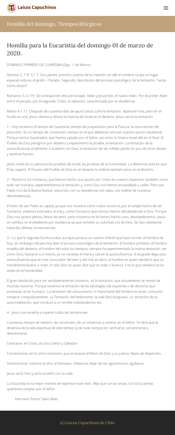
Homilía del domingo (31, 24)
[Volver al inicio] (32, 8)
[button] (166, 8)
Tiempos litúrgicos (80, 24)
